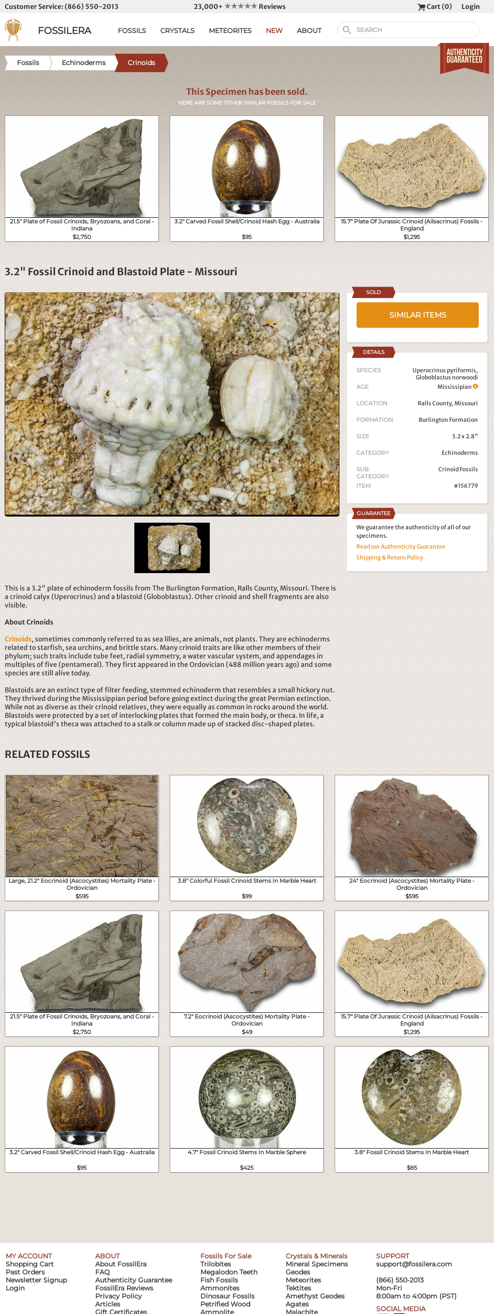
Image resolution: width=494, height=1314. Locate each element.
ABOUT (309, 30)
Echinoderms (460, 452)
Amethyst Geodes (315, 1296)
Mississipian (457, 386)
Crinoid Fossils (458, 469)
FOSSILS (132, 30)
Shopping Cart (30, 1264)
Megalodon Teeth (228, 1272)
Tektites (298, 1288)
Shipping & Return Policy (389, 557)
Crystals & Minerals (316, 1256)
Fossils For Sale (225, 1256)
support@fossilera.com (414, 1264)
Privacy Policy (118, 1296)
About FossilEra (121, 1264)
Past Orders (25, 1272)
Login (470, 6)
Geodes (298, 1272)
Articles (107, 1304)
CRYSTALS (177, 30)
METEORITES (230, 30)
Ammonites (219, 1288)
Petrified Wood (225, 1304)
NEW (274, 30)
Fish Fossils (219, 1280)
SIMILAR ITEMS (417, 315)
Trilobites (215, 1264)
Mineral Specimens (317, 1264)
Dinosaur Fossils (227, 1296)
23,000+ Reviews (240, 6)
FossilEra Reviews (124, 1288)
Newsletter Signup (36, 1280)
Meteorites (303, 1280)
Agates (297, 1304)
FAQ (102, 1272)
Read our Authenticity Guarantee (400, 546)
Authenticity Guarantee (133, 1280)
